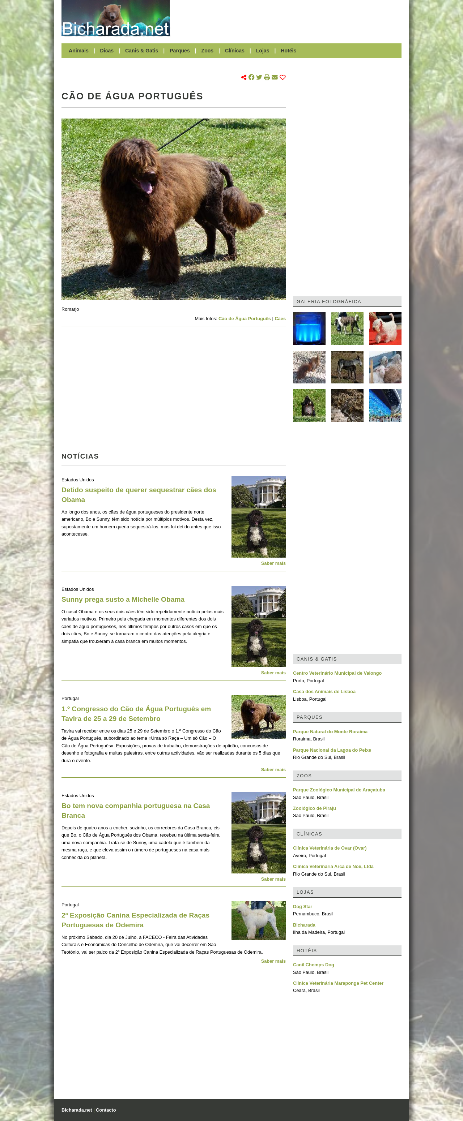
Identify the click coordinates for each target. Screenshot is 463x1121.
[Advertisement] (289, 18)
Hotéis (288, 50)
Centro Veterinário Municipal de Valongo (337, 673)
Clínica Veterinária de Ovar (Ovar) (329, 848)
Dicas (107, 50)
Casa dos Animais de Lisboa (324, 691)
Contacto (106, 1110)
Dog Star (302, 906)
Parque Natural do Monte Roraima (330, 731)
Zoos (207, 50)
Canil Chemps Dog (313, 964)
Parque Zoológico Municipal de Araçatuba (339, 790)
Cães (280, 318)
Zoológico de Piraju (314, 808)
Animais (79, 50)
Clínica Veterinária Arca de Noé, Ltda (333, 866)
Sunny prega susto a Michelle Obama (122, 599)
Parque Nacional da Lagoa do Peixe (332, 750)
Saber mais (273, 563)
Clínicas (235, 50)
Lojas (262, 50)
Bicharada (304, 925)
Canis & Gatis (141, 50)
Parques (180, 50)
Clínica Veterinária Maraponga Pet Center (338, 983)
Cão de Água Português (244, 318)
